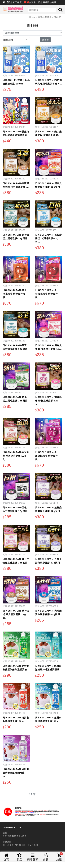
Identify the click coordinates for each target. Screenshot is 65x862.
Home (32, 17)
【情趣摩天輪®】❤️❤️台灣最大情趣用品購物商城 (31, 2)
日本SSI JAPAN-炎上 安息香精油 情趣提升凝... (47, 294)
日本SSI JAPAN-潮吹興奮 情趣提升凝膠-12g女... (48, 401)
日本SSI (58, 17)
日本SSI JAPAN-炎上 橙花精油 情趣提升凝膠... (15, 294)
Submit (45, 39)
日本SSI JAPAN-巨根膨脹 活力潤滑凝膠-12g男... (48, 238)
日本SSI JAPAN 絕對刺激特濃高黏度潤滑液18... (16, 773)
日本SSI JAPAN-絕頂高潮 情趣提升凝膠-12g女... (16, 456)
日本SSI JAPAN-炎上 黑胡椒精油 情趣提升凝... (47, 456)
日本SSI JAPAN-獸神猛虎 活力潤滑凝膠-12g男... (16, 614)
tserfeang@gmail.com (15, 836)
